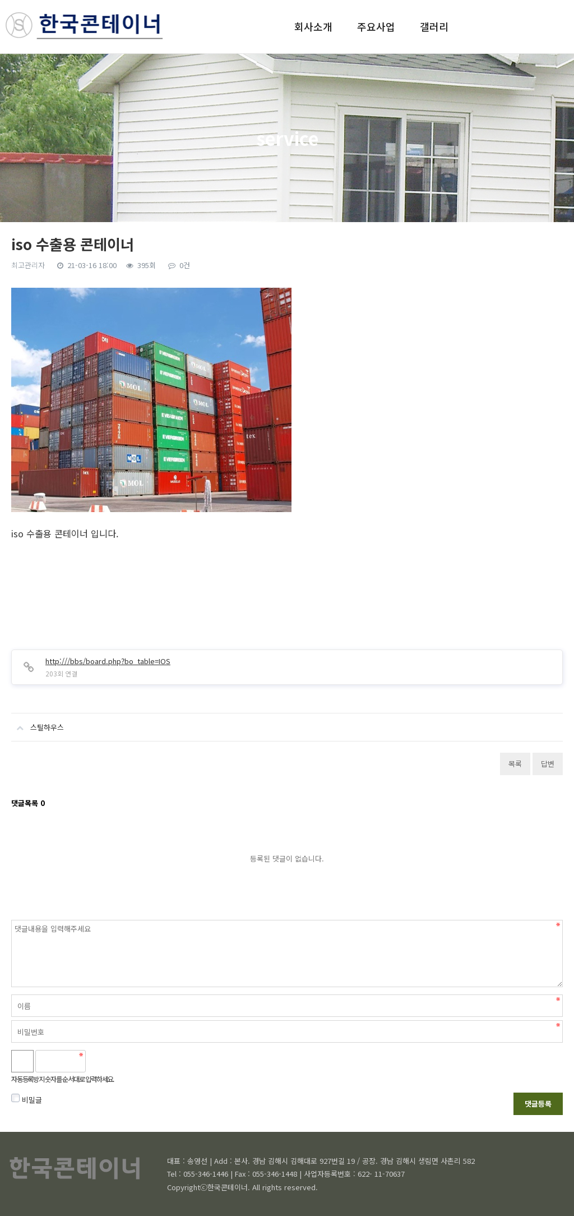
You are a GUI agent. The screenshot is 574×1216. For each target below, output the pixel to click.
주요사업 (376, 26)
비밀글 (26, 1099)
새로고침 (124, 1061)
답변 (547, 763)
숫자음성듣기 (99, 1061)
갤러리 (434, 26)
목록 (515, 763)
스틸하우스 (37, 723)
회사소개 (313, 26)
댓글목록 (28, 803)
